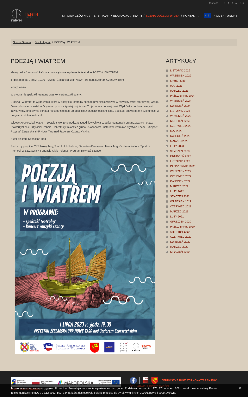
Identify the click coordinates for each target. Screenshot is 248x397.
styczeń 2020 (179, 251)
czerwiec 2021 (180, 206)
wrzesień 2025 (180, 75)
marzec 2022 (179, 186)
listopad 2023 (180, 110)
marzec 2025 (179, 90)
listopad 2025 (180, 70)
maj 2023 (176, 130)
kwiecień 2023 (180, 135)
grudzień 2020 (180, 221)
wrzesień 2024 (180, 100)
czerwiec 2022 (180, 176)
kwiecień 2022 (180, 181)
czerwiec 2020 (180, 236)
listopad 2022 (180, 161)
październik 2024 (182, 95)
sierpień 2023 (179, 120)
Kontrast (213, 3)
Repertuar (100, 15)
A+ (244, 3)
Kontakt (190, 15)
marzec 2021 (179, 211)
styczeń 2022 (179, 196)
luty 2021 (177, 216)
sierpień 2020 (179, 231)
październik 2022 (182, 166)
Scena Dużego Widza (162, 15)
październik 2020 (182, 226)
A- (236, 3)
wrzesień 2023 (180, 115)
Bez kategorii (43, 42)
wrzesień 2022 (180, 171)
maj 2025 (176, 85)
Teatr (137, 15)
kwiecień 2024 (180, 105)
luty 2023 (177, 146)
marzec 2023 (179, 141)
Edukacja (121, 15)
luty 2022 (177, 191)
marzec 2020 (179, 246)
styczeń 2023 (179, 151)
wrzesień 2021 (180, 201)
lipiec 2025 (177, 80)
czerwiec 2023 (180, 125)
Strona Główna (75, 15)
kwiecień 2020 (180, 241)
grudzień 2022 (180, 156)
